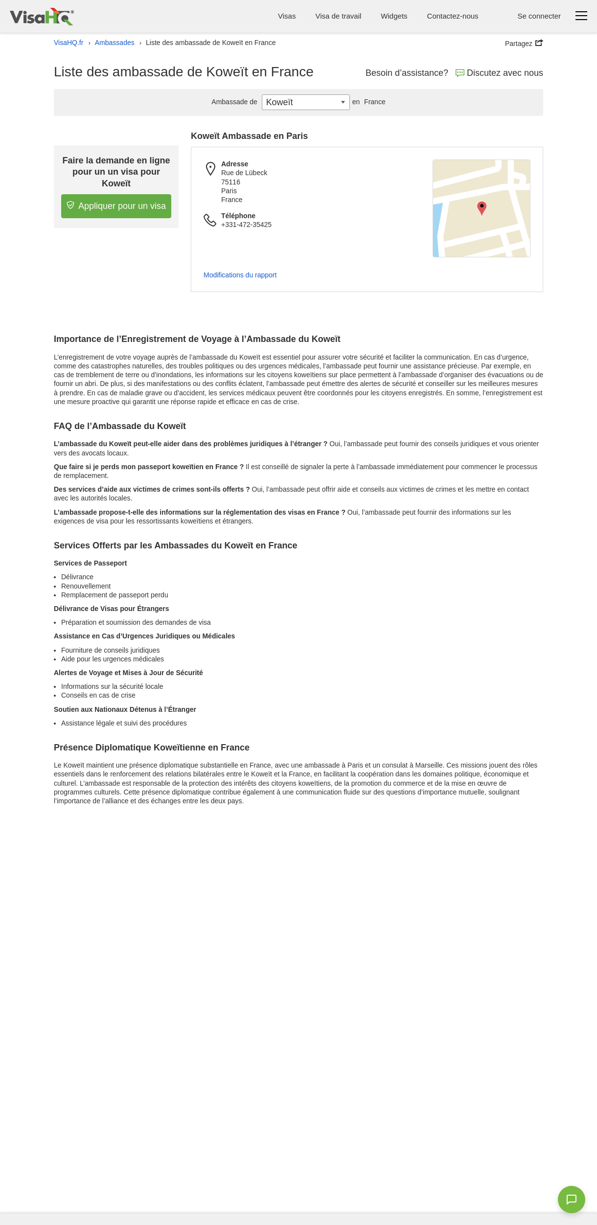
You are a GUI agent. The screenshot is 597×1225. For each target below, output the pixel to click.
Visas (287, 16)
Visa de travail (338, 16)
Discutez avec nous (499, 73)
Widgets (394, 16)
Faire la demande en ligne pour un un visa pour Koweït (116, 172)
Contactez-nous (453, 16)
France (368, 102)
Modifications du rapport (240, 275)
